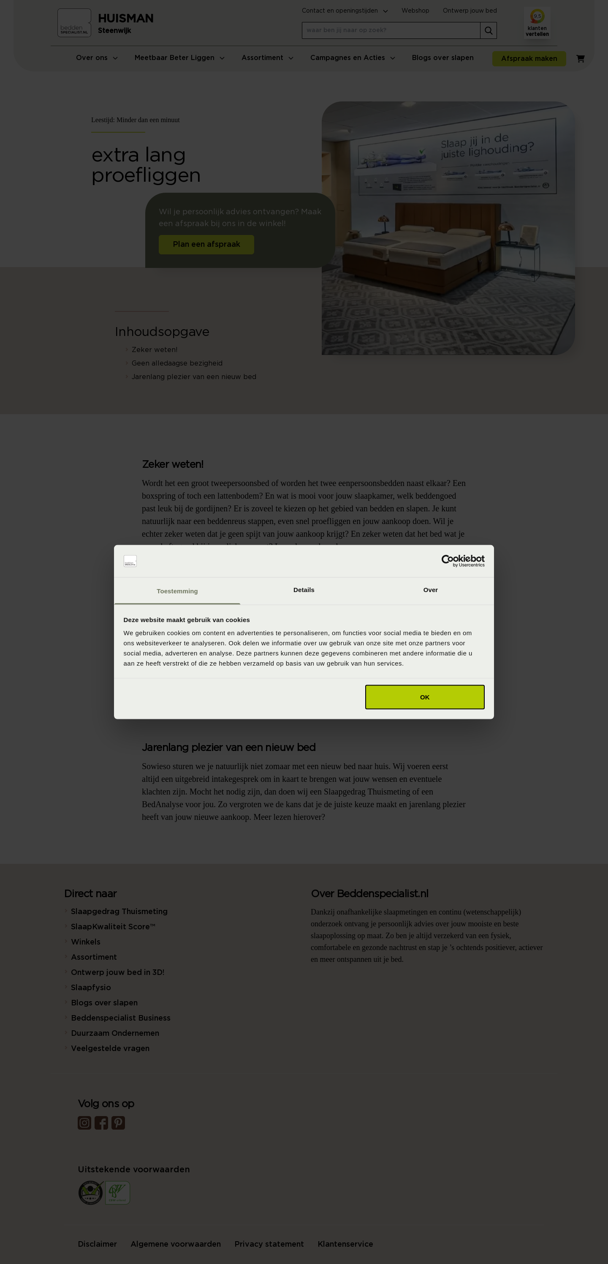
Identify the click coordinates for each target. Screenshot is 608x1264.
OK (425, 696)
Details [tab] (304, 589)
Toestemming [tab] (177, 591)
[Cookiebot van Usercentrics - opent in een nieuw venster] (448, 561)
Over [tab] (430, 589)
